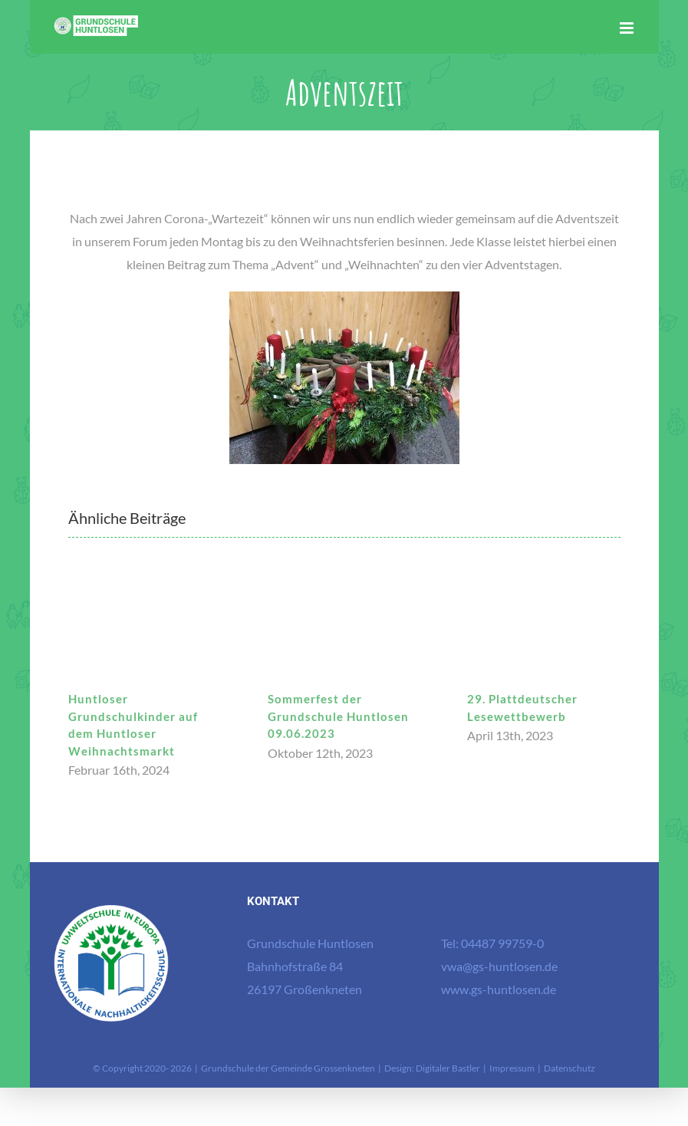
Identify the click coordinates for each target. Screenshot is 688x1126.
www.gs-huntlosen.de (498, 989)
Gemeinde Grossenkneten (323, 1068)
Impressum (512, 1068)
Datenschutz (569, 1068)
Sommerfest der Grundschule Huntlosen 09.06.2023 (338, 716)
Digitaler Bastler (448, 1068)
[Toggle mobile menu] (628, 28)
